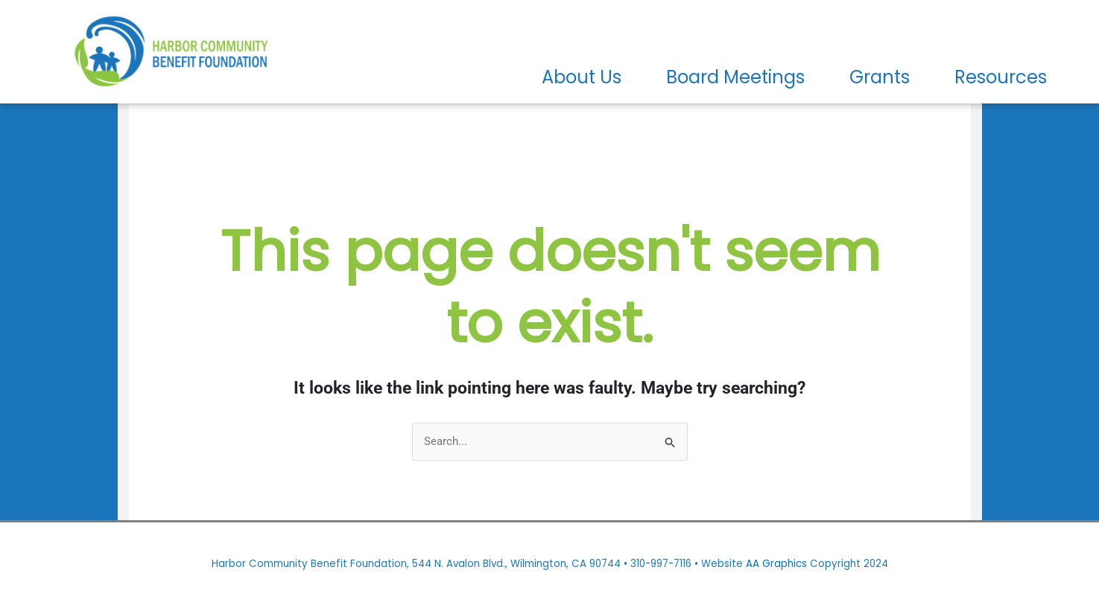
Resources (1000, 77)
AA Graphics (776, 564)
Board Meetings (735, 77)
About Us (581, 77)
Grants (879, 77)
